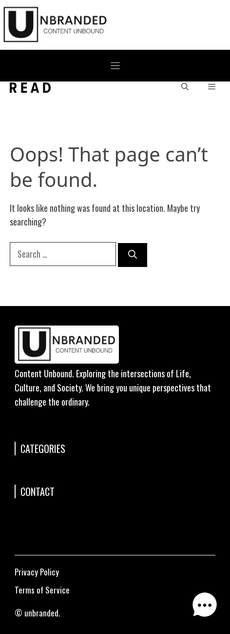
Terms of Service (42, 590)
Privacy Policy (37, 572)
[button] (185, 88)
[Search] (132, 255)
